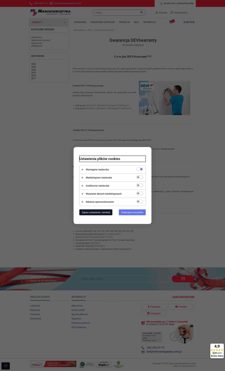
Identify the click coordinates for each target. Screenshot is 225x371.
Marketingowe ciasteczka (99, 177)
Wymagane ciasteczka (97, 169)
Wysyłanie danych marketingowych (104, 193)
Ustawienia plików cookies (99, 159)
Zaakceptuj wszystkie (132, 212)
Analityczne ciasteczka (97, 185)
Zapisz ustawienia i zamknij (96, 212)
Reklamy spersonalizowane (100, 202)
